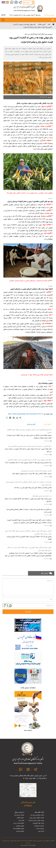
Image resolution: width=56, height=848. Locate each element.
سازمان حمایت (40, 828)
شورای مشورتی (20, 826)
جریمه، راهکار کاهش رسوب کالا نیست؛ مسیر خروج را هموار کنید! (31, 473)
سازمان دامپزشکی (39, 826)
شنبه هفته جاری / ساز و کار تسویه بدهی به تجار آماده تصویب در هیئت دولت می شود (28, 450)
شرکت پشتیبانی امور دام (37, 815)
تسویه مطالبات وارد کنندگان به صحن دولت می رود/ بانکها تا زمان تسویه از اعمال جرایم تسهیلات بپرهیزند (29, 436)
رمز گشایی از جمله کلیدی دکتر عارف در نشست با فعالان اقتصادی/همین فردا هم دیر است (28, 510)
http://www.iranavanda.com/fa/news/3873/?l (25, 414)
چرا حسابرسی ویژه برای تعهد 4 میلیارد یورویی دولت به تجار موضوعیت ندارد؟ (24, 15)
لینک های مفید (39, 812)
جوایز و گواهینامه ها (18, 828)
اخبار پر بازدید (31, 424)
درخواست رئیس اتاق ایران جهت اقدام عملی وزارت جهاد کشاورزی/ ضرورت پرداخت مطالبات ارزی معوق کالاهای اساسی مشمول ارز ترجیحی (29, 521)
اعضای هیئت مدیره (19, 823)
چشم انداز (21, 820)
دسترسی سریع (19, 812)
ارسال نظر (28, 611)
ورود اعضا (26, 2)
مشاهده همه (28, 730)
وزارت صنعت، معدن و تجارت (36, 820)
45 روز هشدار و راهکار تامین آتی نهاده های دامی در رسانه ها (33, 487)
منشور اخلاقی (20, 818)
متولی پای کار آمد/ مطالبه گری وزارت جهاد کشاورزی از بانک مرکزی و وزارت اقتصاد (29, 537)
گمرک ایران (41, 831)
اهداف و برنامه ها (19, 815)
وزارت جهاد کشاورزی (38, 823)
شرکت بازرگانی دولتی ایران (36, 818)
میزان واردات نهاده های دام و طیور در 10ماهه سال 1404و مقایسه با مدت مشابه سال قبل (28, 500)
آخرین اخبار (47, 424)
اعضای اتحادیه (20, 831)
